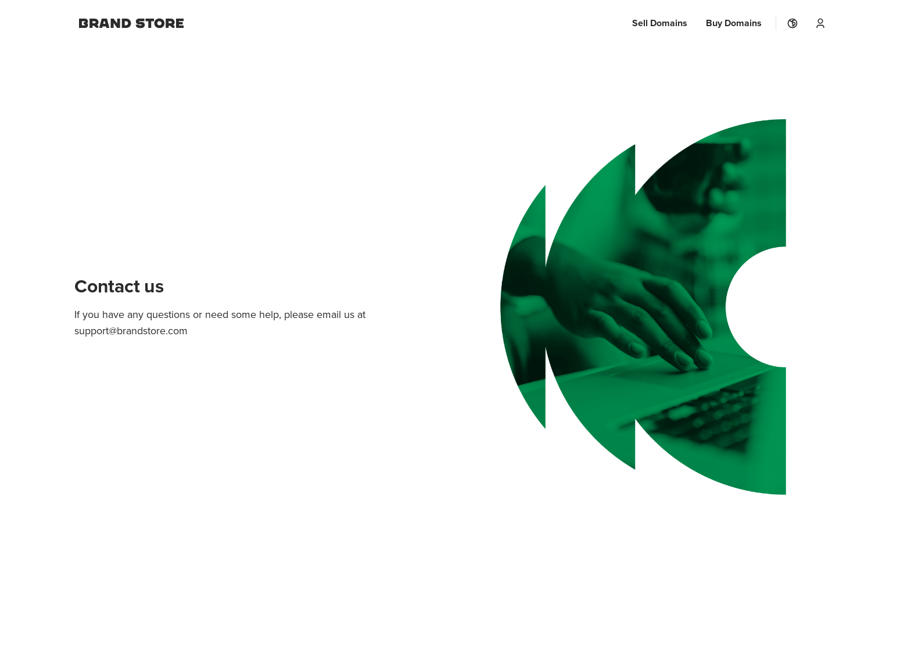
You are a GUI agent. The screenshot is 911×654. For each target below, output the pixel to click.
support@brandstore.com (131, 330)
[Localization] (792, 23)
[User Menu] (820, 23)
